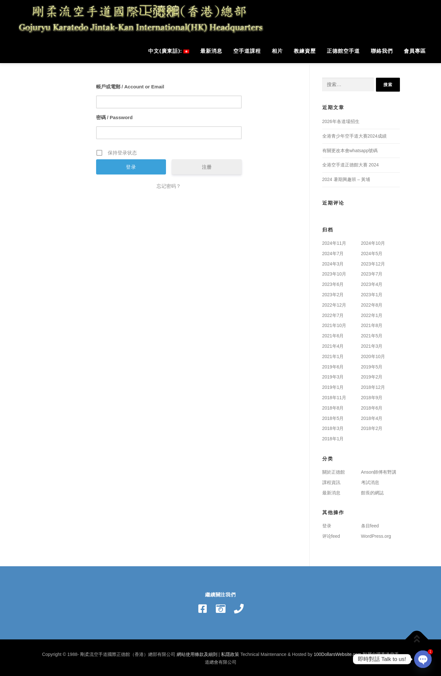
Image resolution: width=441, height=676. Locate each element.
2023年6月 (333, 282)
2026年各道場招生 (340, 119)
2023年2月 (333, 293)
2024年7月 (333, 251)
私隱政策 (230, 652)
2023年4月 (372, 282)
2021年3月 (372, 344)
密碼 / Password (114, 115)
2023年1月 (372, 293)
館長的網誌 (372, 491)
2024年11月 (334, 241)
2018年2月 (372, 426)
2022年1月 (372, 313)
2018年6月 (372, 406)
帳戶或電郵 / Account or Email (130, 85)
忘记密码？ (169, 184)
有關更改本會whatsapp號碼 (350, 149)
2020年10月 (373, 354)
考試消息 (370, 480)
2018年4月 (372, 416)
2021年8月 (372, 323)
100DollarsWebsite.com (337, 652)
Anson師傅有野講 (379, 470)
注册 (207, 165)
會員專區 (415, 50)
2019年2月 (372, 375)
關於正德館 (333, 470)
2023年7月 (372, 272)
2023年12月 (373, 262)
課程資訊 (331, 480)
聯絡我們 (382, 50)
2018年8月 (333, 406)
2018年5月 (333, 416)
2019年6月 (333, 365)
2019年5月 (372, 365)
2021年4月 (333, 344)
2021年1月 (333, 354)
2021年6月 (333, 334)
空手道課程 (247, 50)
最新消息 (211, 50)
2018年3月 (333, 426)
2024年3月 (333, 262)
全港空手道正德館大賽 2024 (350, 163)
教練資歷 (305, 50)
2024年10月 (373, 241)
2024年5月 (372, 251)
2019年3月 (333, 375)
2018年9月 (372, 396)
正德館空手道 (343, 50)
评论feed (331, 534)
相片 (277, 50)
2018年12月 (373, 385)
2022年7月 (333, 313)
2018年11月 (334, 396)
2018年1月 (333, 437)
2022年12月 (334, 303)
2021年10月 (334, 323)
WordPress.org (376, 534)
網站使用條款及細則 (197, 652)
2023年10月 (334, 272)
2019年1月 (333, 385)
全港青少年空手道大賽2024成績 (354, 134)
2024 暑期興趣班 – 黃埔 (346, 177)
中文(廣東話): (168, 50)
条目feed (370, 524)
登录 (326, 524)
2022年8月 (372, 303)
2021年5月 (372, 334)
